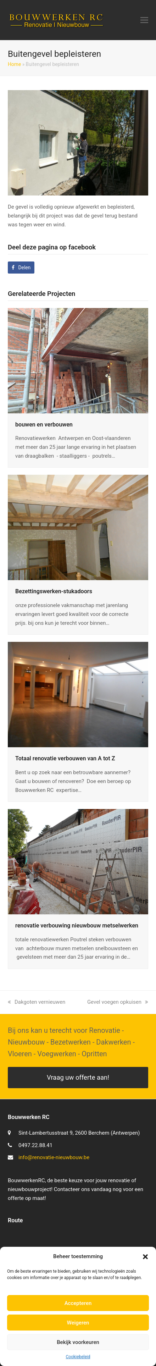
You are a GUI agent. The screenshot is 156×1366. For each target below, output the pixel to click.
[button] (145, 1256)
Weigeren (78, 1323)
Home (14, 64)
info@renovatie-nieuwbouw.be (53, 1157)
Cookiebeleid (78, 1356)
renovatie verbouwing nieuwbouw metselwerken (76, 925)
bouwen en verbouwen (44, 424)
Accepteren (78, 1303)
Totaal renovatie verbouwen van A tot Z (65, 758)
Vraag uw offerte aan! (78, 1077)
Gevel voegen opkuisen (117, 1002)
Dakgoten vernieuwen (36, 1002)
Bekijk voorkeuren (78, 1342)
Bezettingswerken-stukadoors (53, 591)
